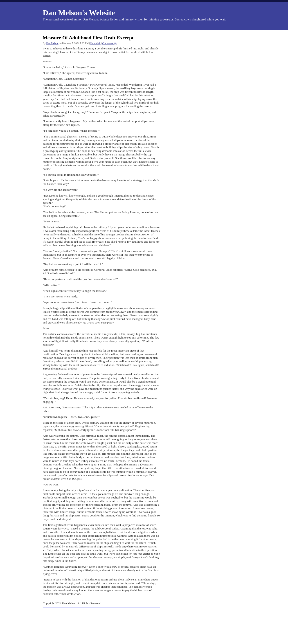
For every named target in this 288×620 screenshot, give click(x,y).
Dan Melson (52, 43)
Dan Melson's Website (79, 13)
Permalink (95, 43)
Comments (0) (109, 43)
